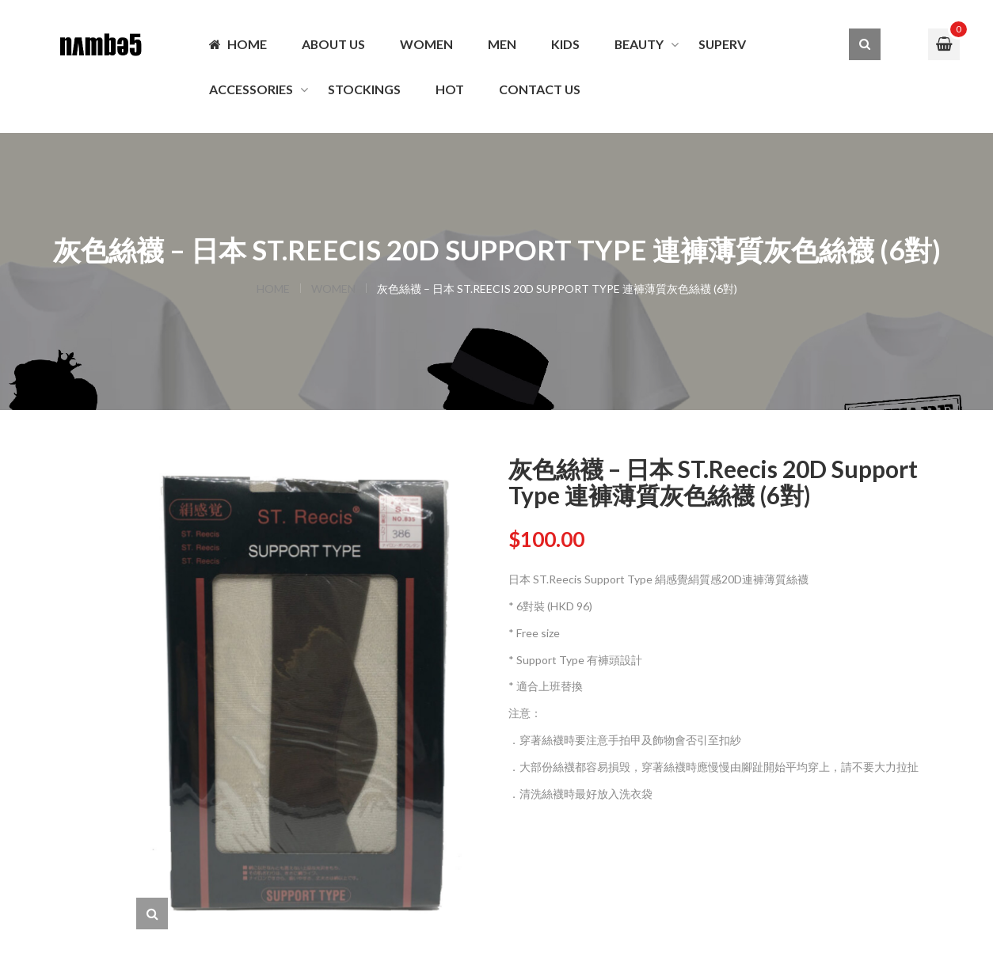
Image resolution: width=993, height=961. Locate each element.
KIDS (565, 43)
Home (238, 43)
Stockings (364, 89)
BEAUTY (639, 43)
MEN (502, 43)
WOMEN (426, 43)
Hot (450, 89)
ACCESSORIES (251, 89)
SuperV (722, 43)
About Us (333, 43)
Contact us (539, 89)
